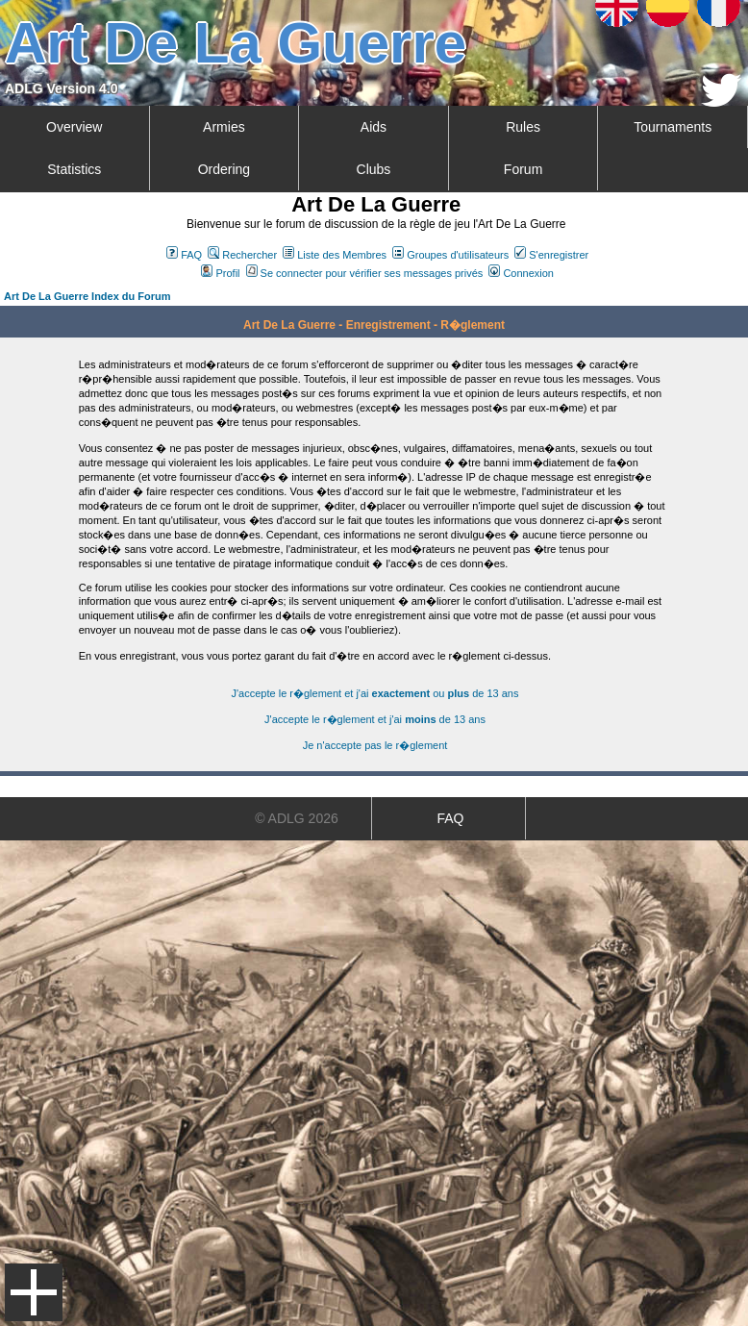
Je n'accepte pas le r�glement (375, 745)
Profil (220, 273)
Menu (33, 1292)
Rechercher (242, 255)
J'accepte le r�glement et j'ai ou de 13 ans (375, 693)
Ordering (224, 169)
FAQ (184, 255)
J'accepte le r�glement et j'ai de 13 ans (375, 719)
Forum (523, 169)
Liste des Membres (334, 255)
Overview (74, 127)
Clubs (374, 169)
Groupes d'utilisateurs (450, 255)
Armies (224, 127)
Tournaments (672, 127)
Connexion (521, 273)
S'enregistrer (551, 255)
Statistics (74, 169)
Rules (523, 127)
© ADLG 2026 (296, 818)
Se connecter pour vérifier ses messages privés (365, 273)
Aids (373, 127)
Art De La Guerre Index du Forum (87, 296)
